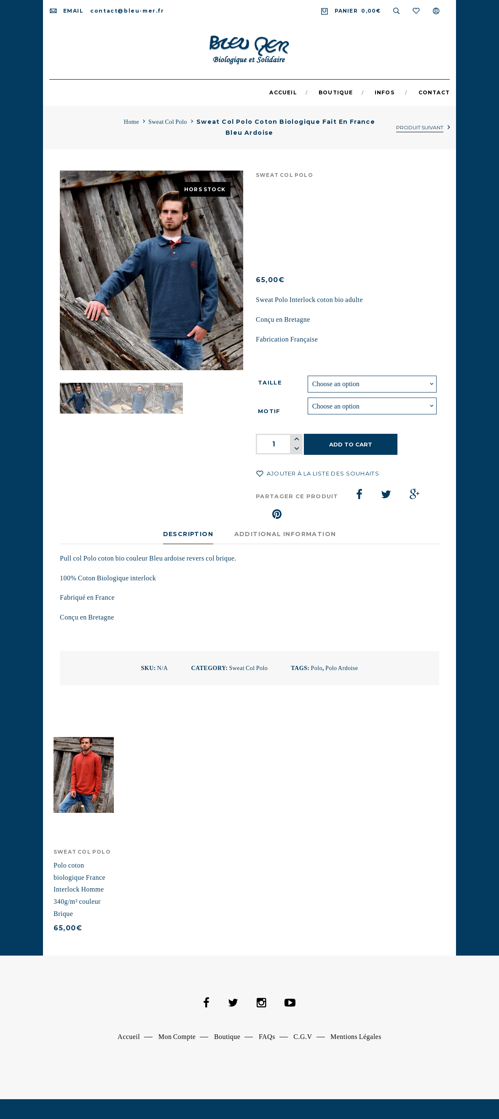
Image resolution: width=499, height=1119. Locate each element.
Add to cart (350, 444)
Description (188, 534)
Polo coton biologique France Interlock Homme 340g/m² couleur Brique (79, 889)
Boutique (227, 1036)
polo (316, 668)
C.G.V (302, 1036)
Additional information (285, 534)
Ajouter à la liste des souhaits (322, 473)
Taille (270, 382)
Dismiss (214, 1104)
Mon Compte (177, 1036)
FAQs (267, 1036)
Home (131, 122)
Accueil (129, 1036)
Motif (269, 411)
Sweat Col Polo (167, 122)
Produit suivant (419, 127)
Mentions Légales (355, 1036)
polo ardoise (341, 668)
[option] (151, 271)
